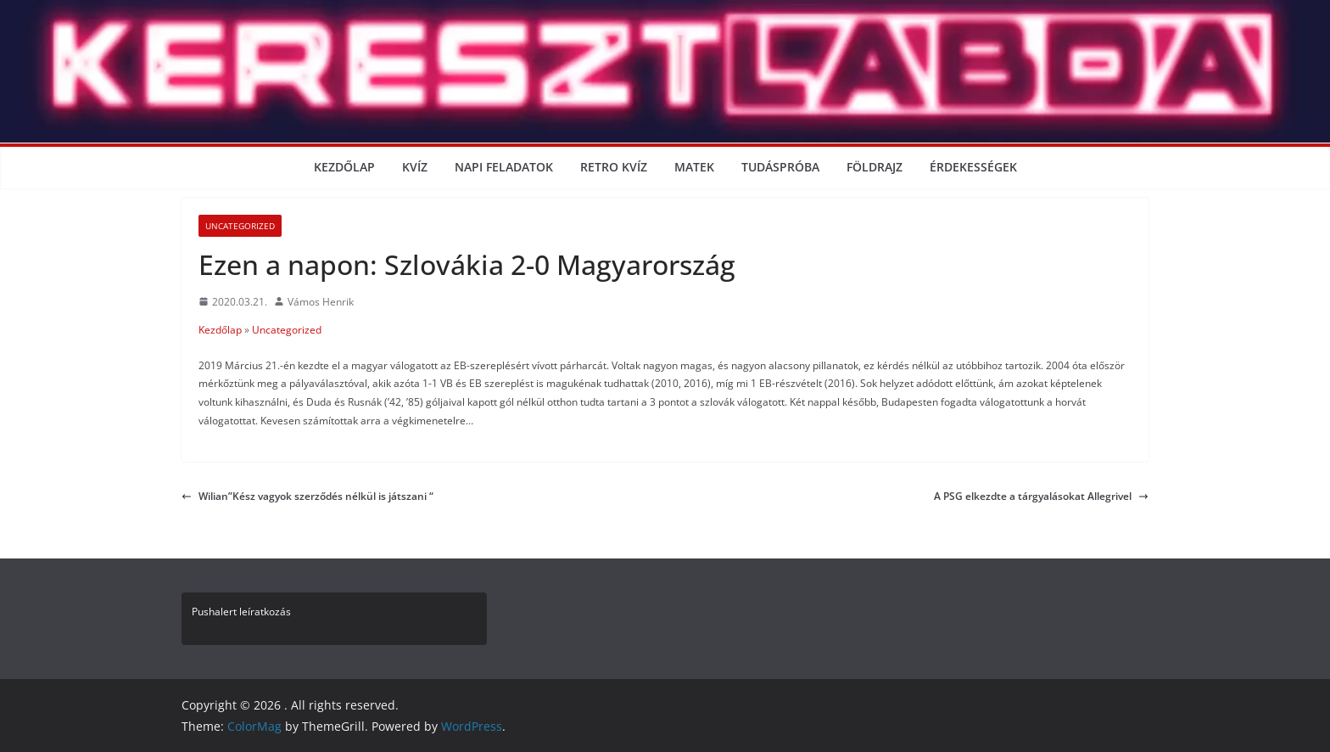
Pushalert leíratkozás (241, 611)
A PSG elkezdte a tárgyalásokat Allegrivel (1041, 496)
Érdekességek (973, 167)
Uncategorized (240, 226)
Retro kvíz (613, 167)
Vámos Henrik (321, 302)
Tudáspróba (780, 167)
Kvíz (415, 167)
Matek (694, 167)
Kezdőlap (344, 167)
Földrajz (874, 167)
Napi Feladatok (504, 167)
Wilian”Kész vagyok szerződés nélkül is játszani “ (307, 496)
